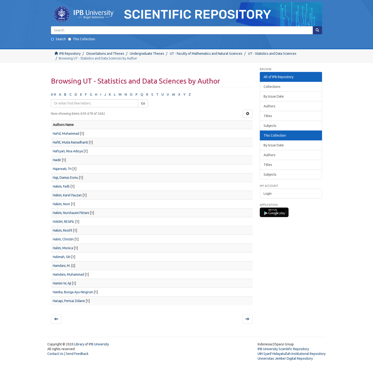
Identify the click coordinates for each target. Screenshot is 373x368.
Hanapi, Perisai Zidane (69, 301)
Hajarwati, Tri (62, 169)
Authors (269, 106)
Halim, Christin (63, 239)
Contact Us (55, 354)
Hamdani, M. (61, 266)
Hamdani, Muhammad (68, 274)
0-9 (53, 94)
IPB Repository (70, 53)
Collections (272, 87)
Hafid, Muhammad (66, 133)
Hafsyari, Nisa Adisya (68, 151)
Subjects (270, 126)
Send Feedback (77, 354)
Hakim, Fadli (61, 186)
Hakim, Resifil (62, 230)
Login (268, 193)
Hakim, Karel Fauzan (67, 195)
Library (79, 344)
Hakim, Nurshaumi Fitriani (71, 213)
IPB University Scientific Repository (283, 349)
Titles (268, 116)
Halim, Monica (63, 248)
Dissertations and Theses (105, 53)
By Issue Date (274, 96)
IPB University (99, 344)
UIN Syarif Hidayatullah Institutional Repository (292, 354)
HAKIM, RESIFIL (63, 222)
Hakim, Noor (61, 204)
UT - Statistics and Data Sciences (272, 53)
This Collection (81, 39)
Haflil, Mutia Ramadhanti (70, 142)
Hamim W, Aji (62, 283)
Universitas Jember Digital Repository (285, 358)
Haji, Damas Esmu (65, 177)
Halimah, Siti (61, 257)
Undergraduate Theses (147, 53)
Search (58, 39)
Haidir (57, 160)
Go (143, 103)
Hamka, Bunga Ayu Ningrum (73, 292)
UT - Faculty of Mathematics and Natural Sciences (206, 53)
